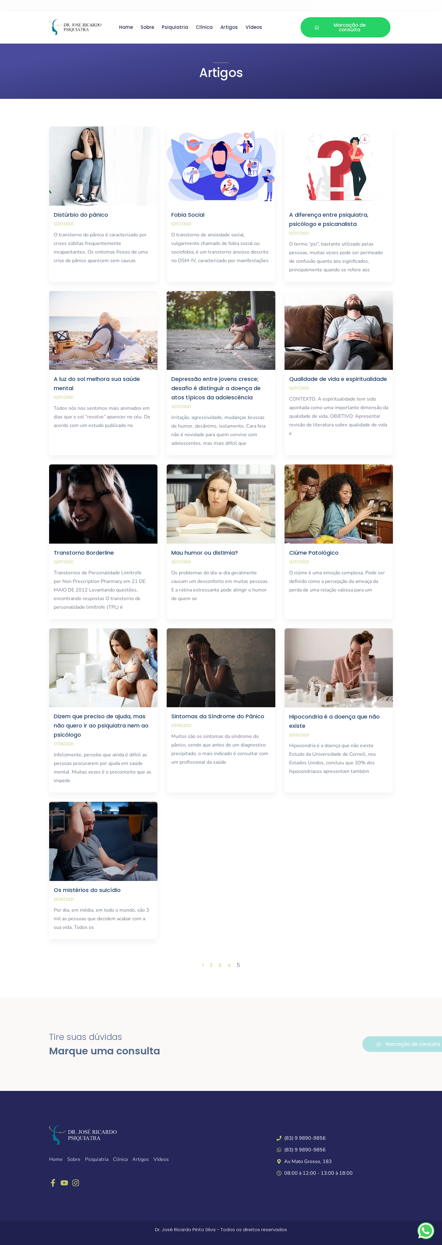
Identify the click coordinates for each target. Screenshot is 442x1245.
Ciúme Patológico (314, 553)
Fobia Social (187, 215)
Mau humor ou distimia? (204, 553)
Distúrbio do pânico (81, 215)
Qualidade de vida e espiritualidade (338, 379)
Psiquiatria (175, 27)
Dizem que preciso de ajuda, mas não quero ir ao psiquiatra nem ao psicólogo (101, 725)
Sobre (147, 27)
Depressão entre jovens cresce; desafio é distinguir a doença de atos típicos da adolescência (216, 388)
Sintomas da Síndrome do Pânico (217, 716)
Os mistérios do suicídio (87, 890)
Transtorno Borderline (84, 553)
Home (126, 27)
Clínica (204, 27)
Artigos (229, 27)
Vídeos (254, 27)
